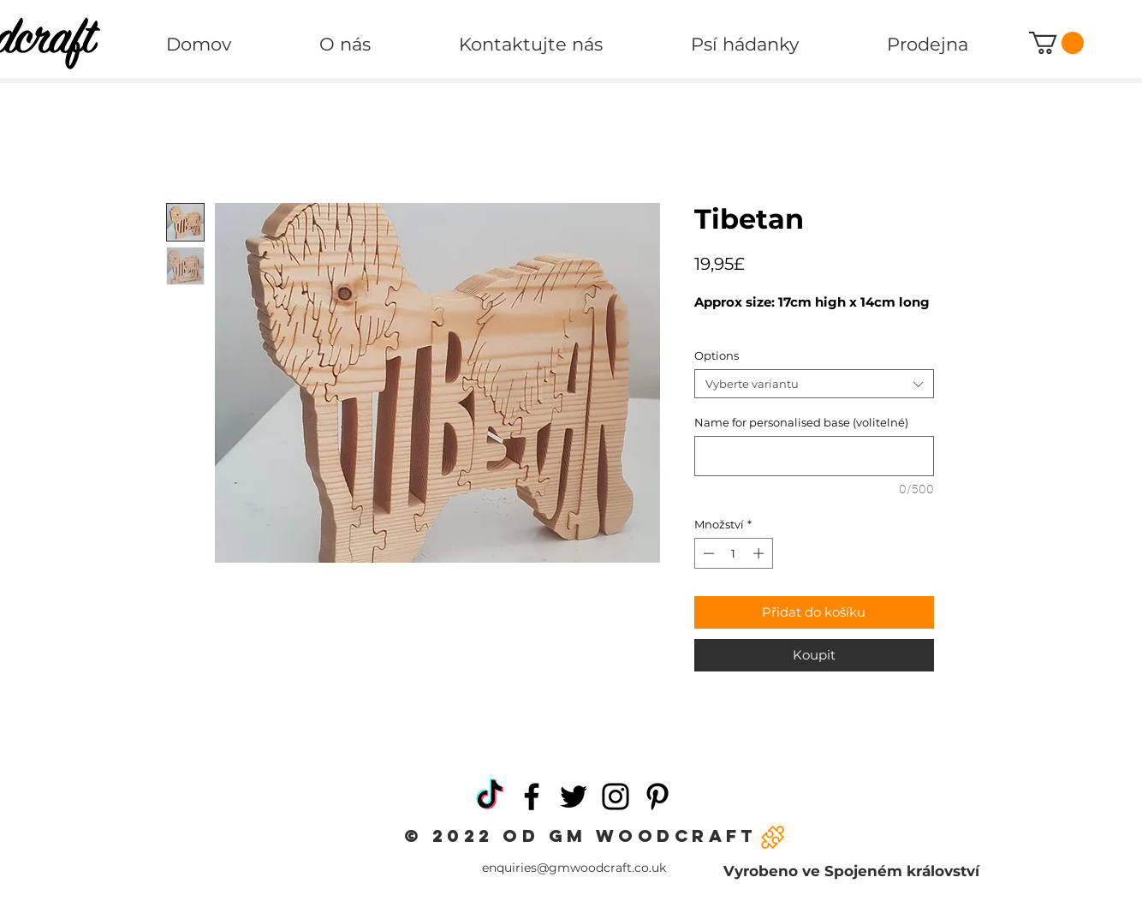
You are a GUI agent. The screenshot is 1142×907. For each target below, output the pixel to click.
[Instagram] (615, 797)
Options (716, 355)
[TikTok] (490, 797)
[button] (1056, 43)
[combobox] (814, 383)
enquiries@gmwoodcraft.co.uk (574, 867)
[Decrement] (707, 553)
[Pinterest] (657, 797)
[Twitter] (574, 797)
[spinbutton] (733, 553)
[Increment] (760, 553)
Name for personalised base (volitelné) (801, 422)
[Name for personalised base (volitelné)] (814, 456)
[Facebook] (532, 797)
